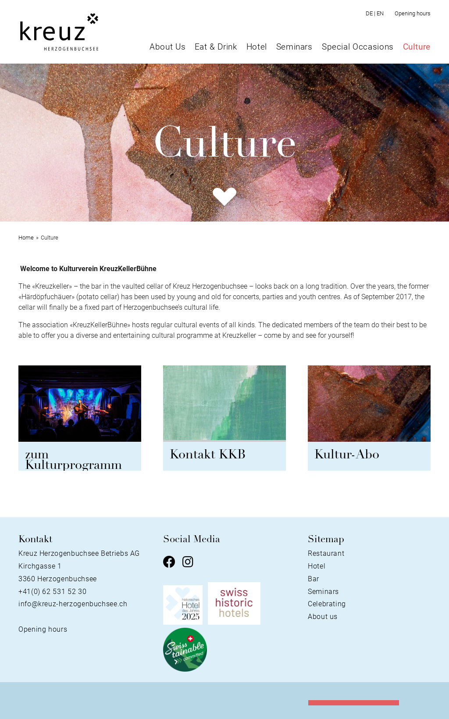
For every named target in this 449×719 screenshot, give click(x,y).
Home (26, 237)
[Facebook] (169, 563)
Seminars (294, 47)
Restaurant (326, 553)
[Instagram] (187, 563)
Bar (313, 579)
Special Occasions (358, 47)
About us (323, 616)
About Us (167, 47)
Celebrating (327, 604)
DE (371, 13)
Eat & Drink (216, 47)
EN (380, 13)
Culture (417, 47)
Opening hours (413, 13)
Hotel (256, 47)
